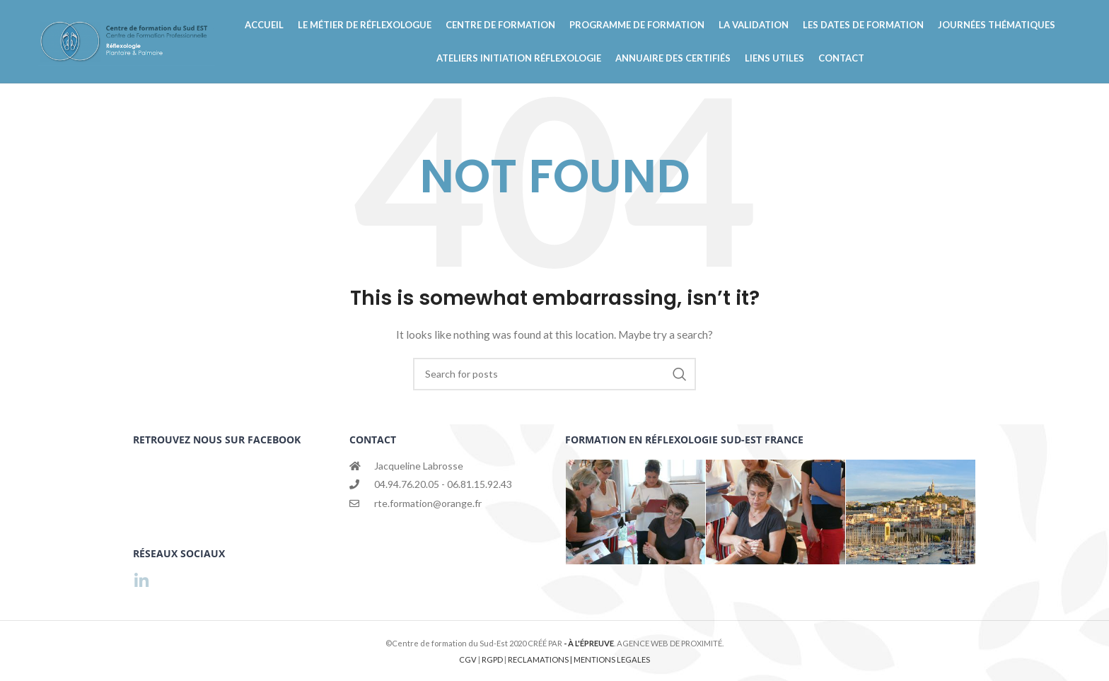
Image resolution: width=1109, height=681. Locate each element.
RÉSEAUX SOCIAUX (179, 553)
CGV (468, 659)
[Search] (554, 389)
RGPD (493, 659)
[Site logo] (126, 48)
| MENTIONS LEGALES (610, 659)
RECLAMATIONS (539, 659)
